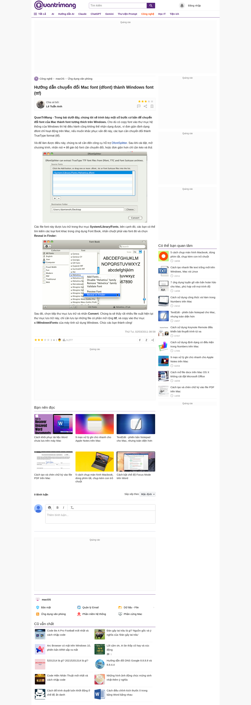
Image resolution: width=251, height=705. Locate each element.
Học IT (162, 14)
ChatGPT (96, 14)
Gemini (109, 14)
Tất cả (42, 13)
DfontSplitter (119, 142)
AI (53, 14)
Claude (82, 14)
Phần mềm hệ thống (91, 614)
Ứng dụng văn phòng (80, 78)
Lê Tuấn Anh (54, 106)
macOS (60, 78)
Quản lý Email (88, 607)
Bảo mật (43, 607)
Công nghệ (147, 14)
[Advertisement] (125, 48)
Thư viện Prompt (127, 14)
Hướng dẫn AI (66, 14)
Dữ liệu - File (129, 607)
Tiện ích (174, 14)
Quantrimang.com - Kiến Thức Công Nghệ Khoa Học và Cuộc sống (55, 5)
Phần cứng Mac (130, 614)
